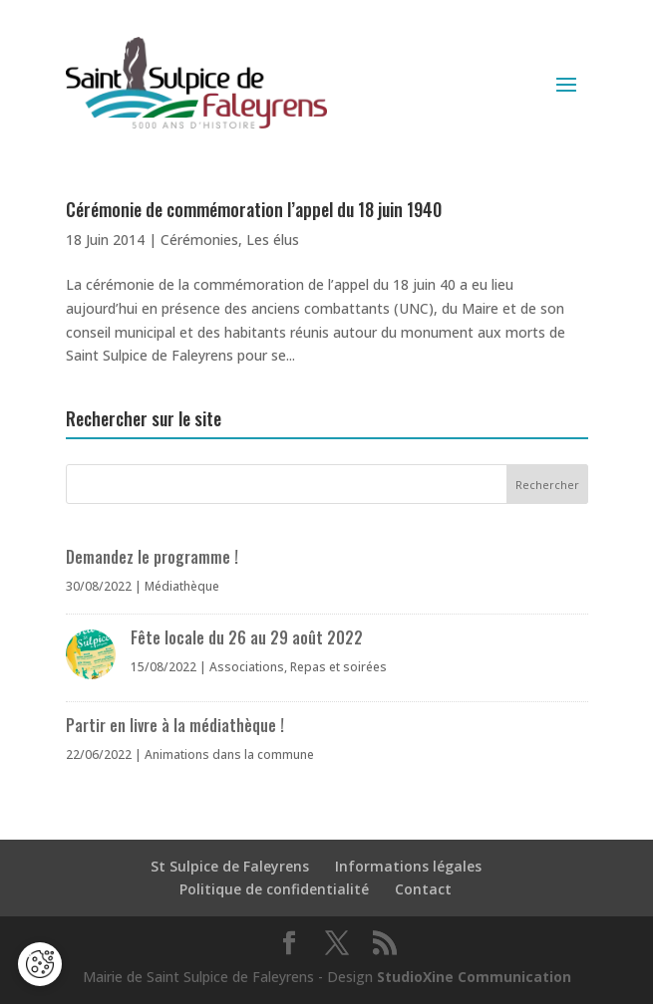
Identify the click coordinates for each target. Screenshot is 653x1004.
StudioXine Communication (474, 976)
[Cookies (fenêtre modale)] (40, 965)
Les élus (272, 239)
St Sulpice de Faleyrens (230, 866)
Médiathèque (182, 586)
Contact (423, 888)
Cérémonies (199, 239)
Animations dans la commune (229, 754)
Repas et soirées (338, 666)
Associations (246, 666)
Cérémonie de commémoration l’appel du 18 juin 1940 (254, 209)
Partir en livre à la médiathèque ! (175, 725)
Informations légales (408, 866)
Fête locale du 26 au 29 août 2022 (247, 637)
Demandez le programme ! (152, 557)
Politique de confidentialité (274, 888)
